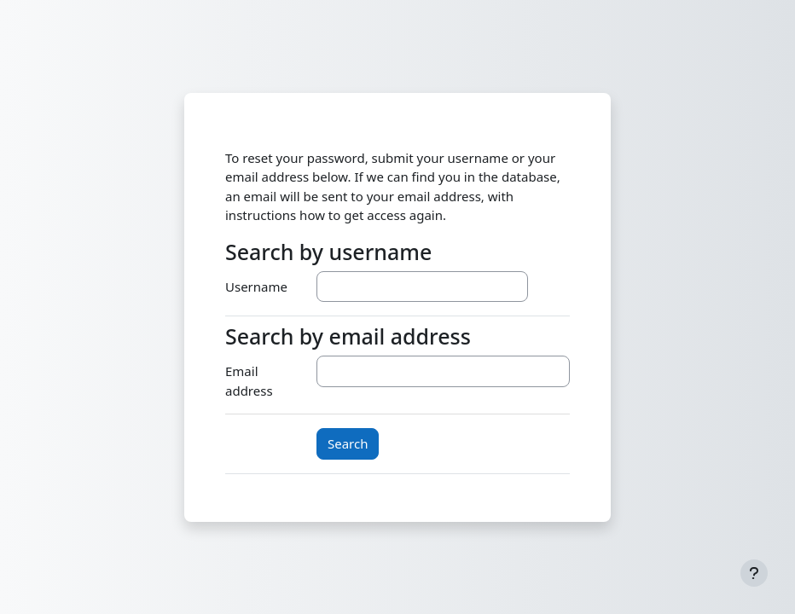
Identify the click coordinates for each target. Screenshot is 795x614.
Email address (249, 380)
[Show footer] (754, 573)
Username (256, 286)
